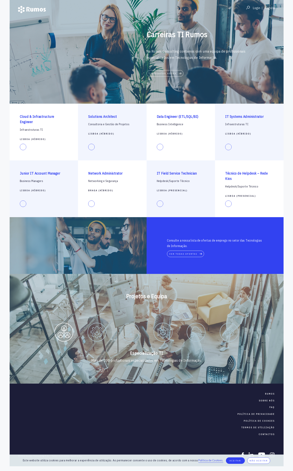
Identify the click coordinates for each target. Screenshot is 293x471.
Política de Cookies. (210, 460)
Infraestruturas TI (31, 129)
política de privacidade (256, 414)
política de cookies (259, 421)
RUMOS (270, 393)
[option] (63, 333)
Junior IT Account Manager (40, 173)
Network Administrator (105, 173)
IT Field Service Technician (177, 173)
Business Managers (31, 181)
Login (256, 8)
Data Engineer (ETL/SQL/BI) (177, 116)
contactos (267, 434)
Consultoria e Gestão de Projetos (108, 124)
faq (272, 407)
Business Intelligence (170, 124)
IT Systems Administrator (244, 116)
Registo (270, 8)
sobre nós (267, 400)
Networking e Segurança (103, 181)
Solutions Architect (102, 116)
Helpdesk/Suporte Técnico (173, 181)
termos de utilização (258, 427)
